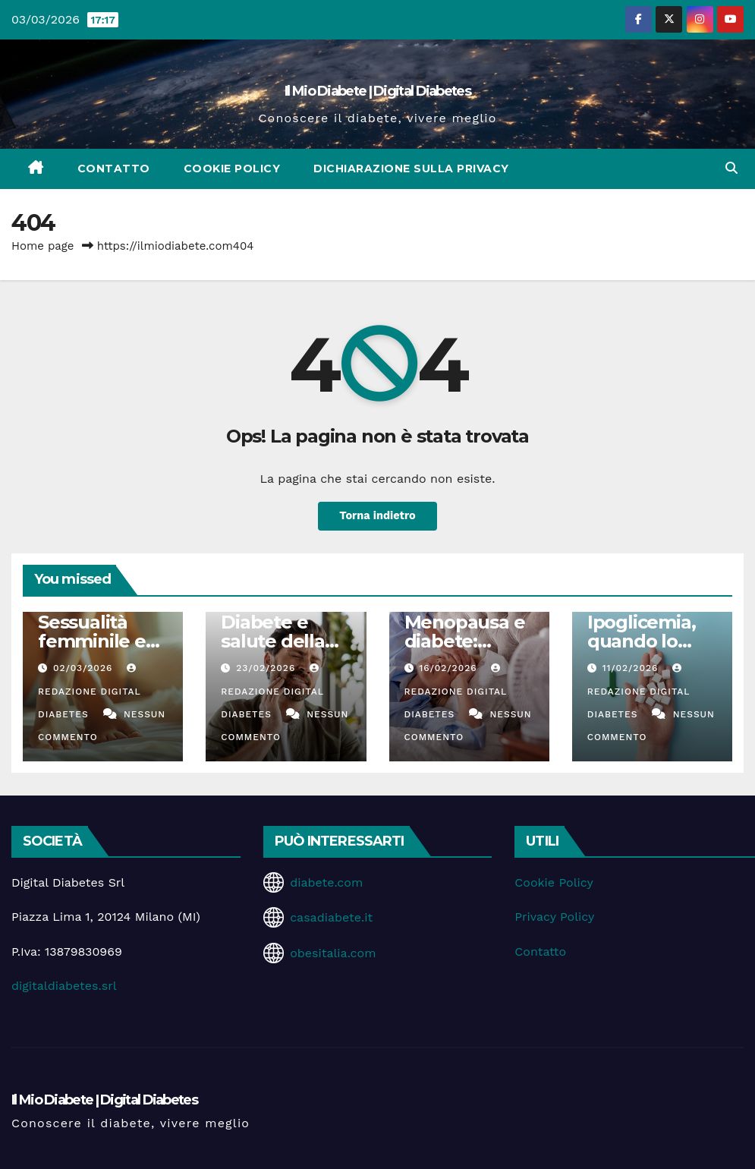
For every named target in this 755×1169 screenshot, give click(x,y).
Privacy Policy (554, 916)
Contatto (113, 168)
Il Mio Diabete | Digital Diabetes (377, 91)
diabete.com (326, 882)
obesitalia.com (333, 953)
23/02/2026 (267, 668)
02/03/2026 (84, 668)
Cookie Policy (232, 168)
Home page (42, 246)
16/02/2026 (449, 668)
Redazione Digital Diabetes (89, 691)
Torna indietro (377, 516)
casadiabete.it (331, 917)
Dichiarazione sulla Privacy (411, 168)
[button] (731, 168)
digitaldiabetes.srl (64, 985)
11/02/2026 (632, 668)
